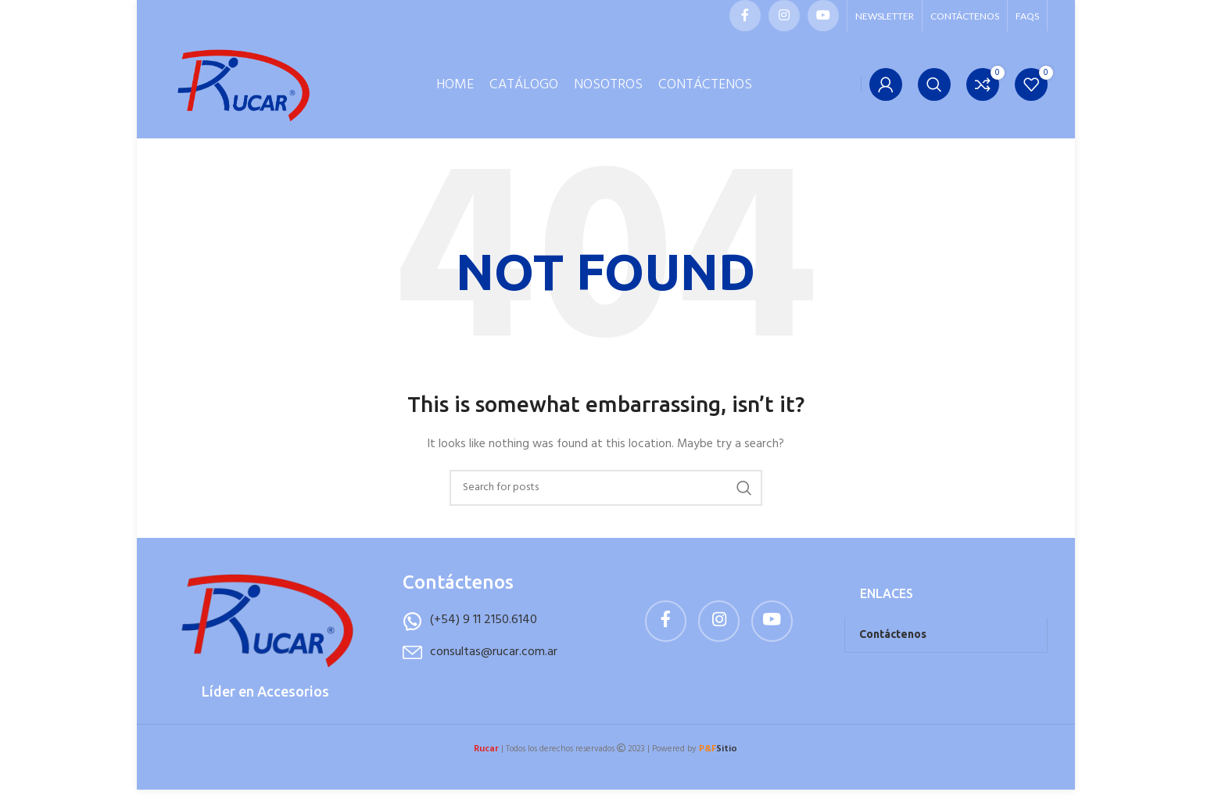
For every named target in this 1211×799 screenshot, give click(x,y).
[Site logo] (242, 90)
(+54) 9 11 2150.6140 (483, 631)
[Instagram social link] (784, 15)
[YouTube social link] (823, 15)
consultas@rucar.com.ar (493, 662)
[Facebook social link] (745, 15)
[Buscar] (934, 90)
